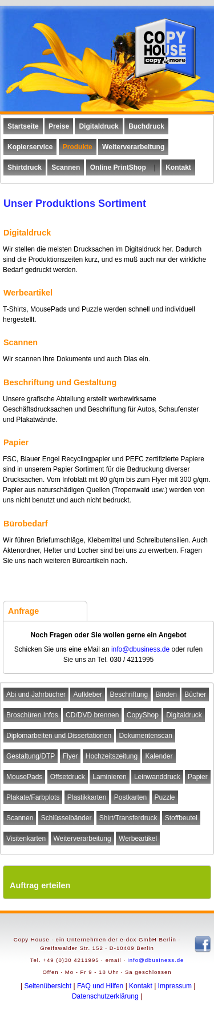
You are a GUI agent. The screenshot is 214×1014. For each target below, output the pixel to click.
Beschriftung (129, 694)
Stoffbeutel (181, 818)
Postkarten (130, 797)
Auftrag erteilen (40, 885)
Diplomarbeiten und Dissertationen (58, 736)
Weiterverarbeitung (82, 839)
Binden (166, 694)
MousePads (24, 777)
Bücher (195, 694)
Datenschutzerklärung (105, 996)
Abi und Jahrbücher (36, 694)
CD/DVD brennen (92, 715)
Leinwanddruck (157, 777)
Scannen (19, 818)
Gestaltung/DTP (30, 756)
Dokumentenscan (145, 736)
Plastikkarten (87, 797)
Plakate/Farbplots (32, 797)
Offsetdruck (67, 777)
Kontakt (140, 986)
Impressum (175, 986)
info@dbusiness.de (140, 649)
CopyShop (143, 715)
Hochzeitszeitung (112, 756)
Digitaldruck (184, 715)
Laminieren (109, 777)
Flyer (70, 756)
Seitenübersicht (47, 986)
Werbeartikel (138, 839)
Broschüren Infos (32, 715)
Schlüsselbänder (66, 818)
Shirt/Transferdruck (128, 818)
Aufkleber (87, 694)
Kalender (158, 756)
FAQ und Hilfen (100, 986)
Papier (198, 777)
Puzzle (165, 797)
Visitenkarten (26, 839)
